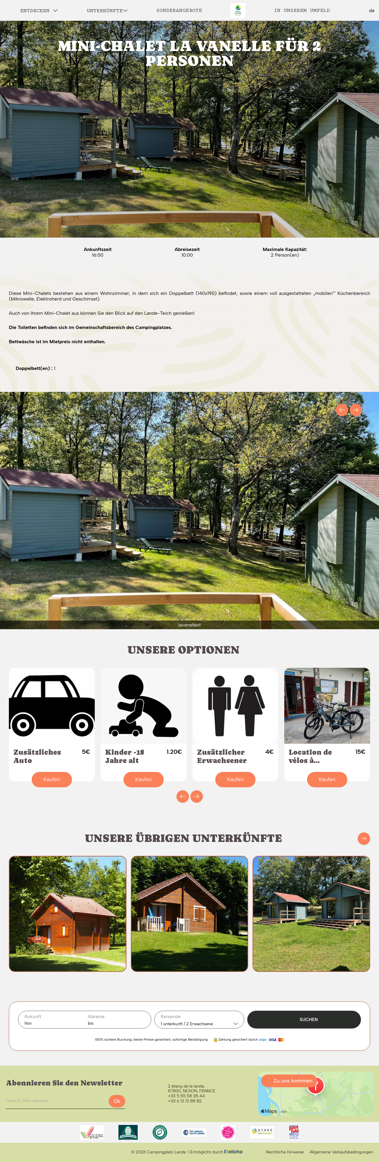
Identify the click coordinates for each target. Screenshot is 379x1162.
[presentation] (342, 410)
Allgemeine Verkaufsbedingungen (341, 1152)
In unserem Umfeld (302, 10)
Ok (117, 1101)
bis (91, 1023)
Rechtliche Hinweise (285, 1152)
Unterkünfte (107, 10)
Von (28, 1023)
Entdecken (39, 10)
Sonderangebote (179, 10)
